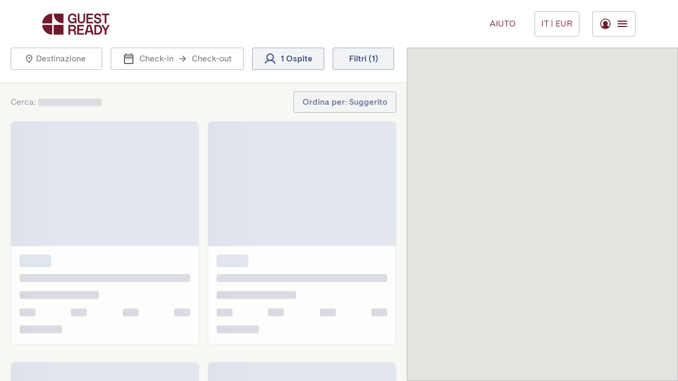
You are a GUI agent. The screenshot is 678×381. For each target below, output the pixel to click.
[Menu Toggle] (556, 24)
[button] (56, 59)
